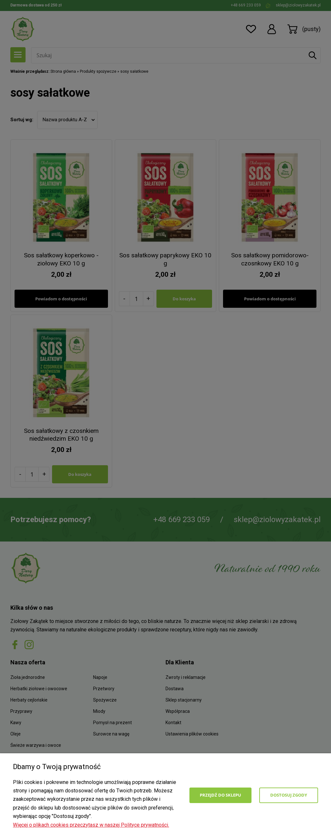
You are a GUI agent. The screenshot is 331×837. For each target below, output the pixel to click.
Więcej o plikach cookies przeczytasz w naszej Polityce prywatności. (91, 825)
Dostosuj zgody (288, 795)
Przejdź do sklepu (220, 795)
